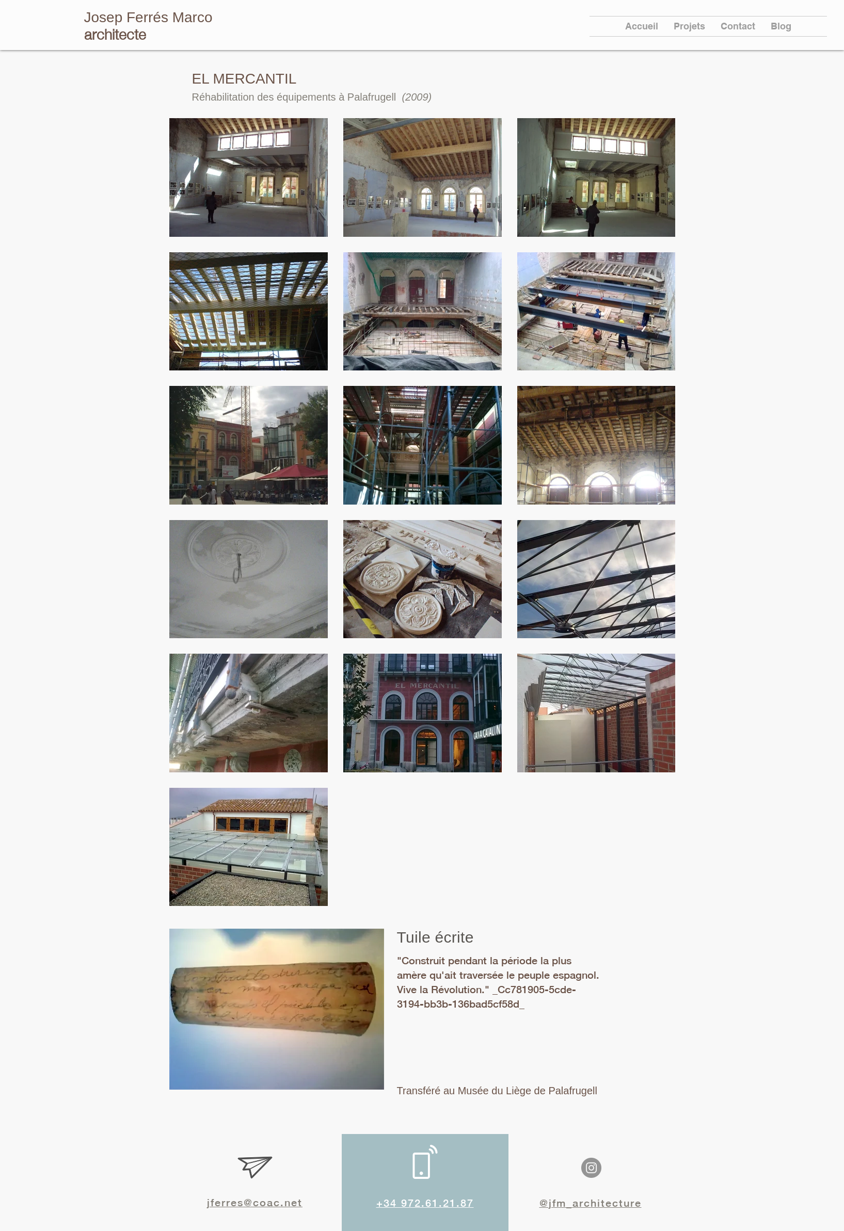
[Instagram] (591, 1168)
